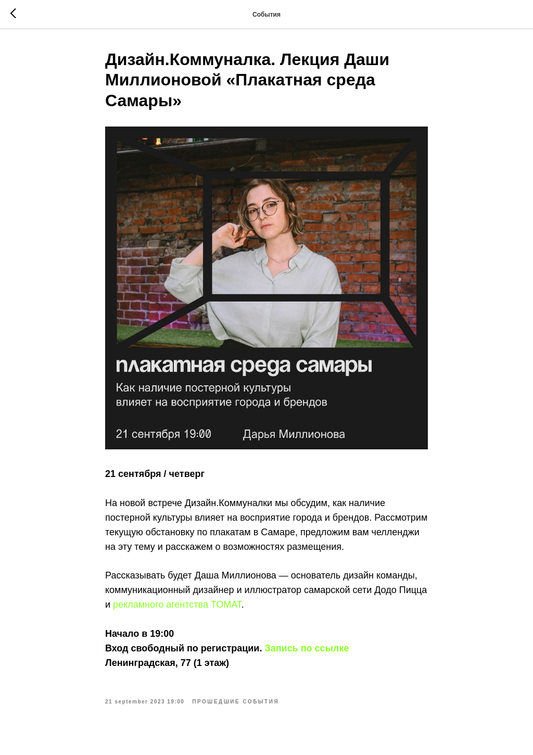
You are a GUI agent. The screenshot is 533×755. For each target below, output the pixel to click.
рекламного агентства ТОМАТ (177, 604)
